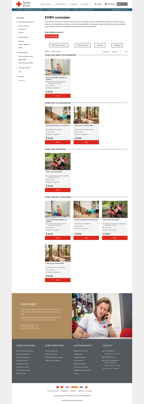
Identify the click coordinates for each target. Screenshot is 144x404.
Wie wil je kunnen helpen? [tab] (26, 22)
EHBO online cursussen (23, 357)
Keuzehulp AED (78, 354)
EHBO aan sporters (22, 360)
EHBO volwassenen (83, 45)
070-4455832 (109, 351)
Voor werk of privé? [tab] (24, 68)
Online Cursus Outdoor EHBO (83, 125)
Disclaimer (73, 391)
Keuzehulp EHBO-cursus (81, 351)
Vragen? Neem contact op (120, 9)
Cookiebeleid (64, 391)
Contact (76, 373)
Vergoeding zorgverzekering (82, 370)
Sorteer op (106, 51)
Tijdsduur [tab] (21, 76)
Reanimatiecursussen (22, 364)
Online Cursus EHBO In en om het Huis (57, 125)
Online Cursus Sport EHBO (54, 172)
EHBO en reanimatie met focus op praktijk (30, 9)
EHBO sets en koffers (51, 354)
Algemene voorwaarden (85, 391)
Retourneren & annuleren (81, 367)
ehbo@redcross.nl (110, 357)
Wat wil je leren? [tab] (23, 52)
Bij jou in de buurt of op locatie (84, 9)
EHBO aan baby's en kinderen (24, 351)
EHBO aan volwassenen (23, 354)
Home (47, 51)
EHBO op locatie (21, 373)
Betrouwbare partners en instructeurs (59, 9)
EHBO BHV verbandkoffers (53, 360)
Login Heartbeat (78, 360)
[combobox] (122, 4)
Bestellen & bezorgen (80, 364)
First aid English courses (23, 370)
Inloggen (99, 4)
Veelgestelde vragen (28, 327)
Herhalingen (117, 45)
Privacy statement (52, 391)
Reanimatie (100, 45)
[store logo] (23, 4)
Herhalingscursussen (22, 367)
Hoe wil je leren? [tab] (23, 37)
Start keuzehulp (51, 36)
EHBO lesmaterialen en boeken (54, 357)
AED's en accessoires (51, 351)
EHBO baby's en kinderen (58, 45)
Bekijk (57, 96)
